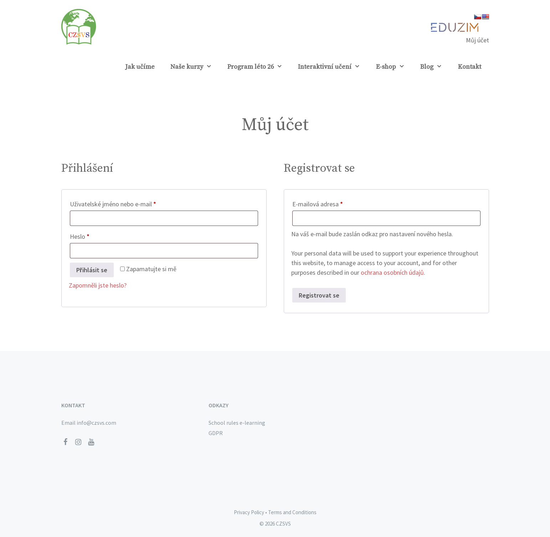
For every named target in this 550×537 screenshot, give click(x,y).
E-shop (394, 67)
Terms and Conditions (292, 512)
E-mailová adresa (328, 203)
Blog (435, 67)
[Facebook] (65, 442)
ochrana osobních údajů (392, 272)
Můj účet (477, 40)
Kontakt (469, 67)
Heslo (90, 235)
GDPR (216, 433)
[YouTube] (91, 442)
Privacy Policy (249, 512)
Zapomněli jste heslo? (98, 285)
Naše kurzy (195, 67)
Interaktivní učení (333, 67)
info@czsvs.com (96, 422)
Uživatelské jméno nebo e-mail (123, 203)
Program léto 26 (258, 67)
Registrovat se (319, 295)
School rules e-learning (237, 422)
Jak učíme (140, 67)
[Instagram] (78, 442)
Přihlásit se (91, 270)
